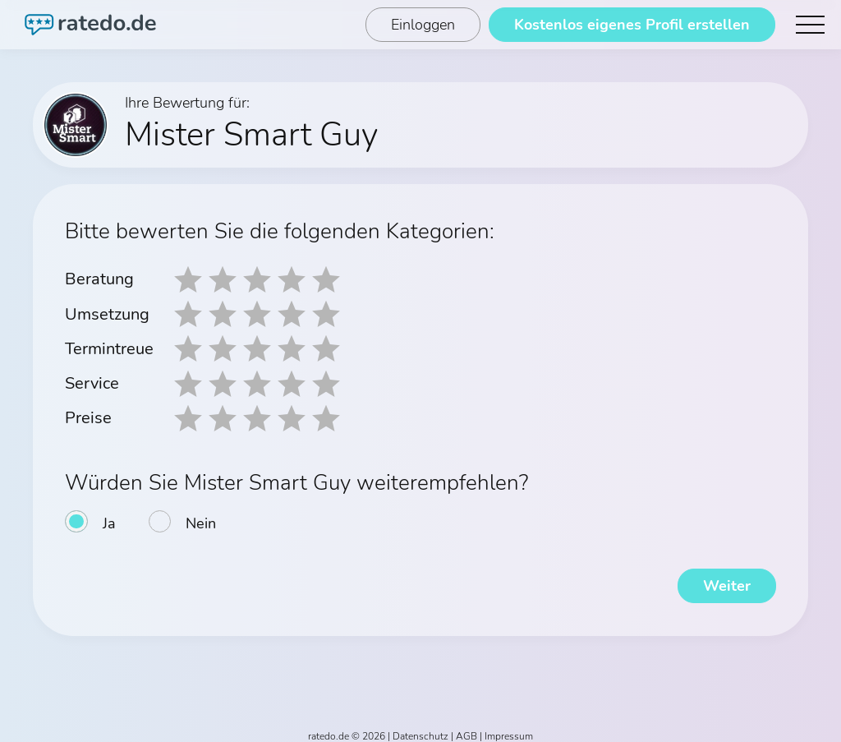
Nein (201, 514)
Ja (109, 514)
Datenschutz (420, 727)
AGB (466, 727)
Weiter (726, 577)
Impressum (509, 727)
